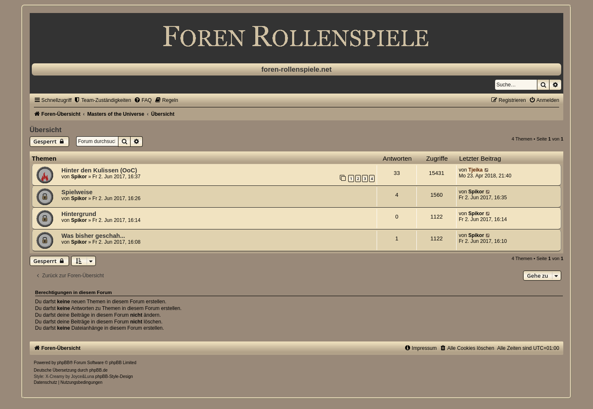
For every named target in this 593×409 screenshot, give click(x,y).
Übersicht (46, 129)
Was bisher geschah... (93, 235)
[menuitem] (102, 100)
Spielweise (77, 192)
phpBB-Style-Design (114, 376)
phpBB (63, 362)
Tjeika (475, 170)
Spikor (79, 177)
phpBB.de (98, 370)
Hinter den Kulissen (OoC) (99, 170)
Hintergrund (79, 214)
